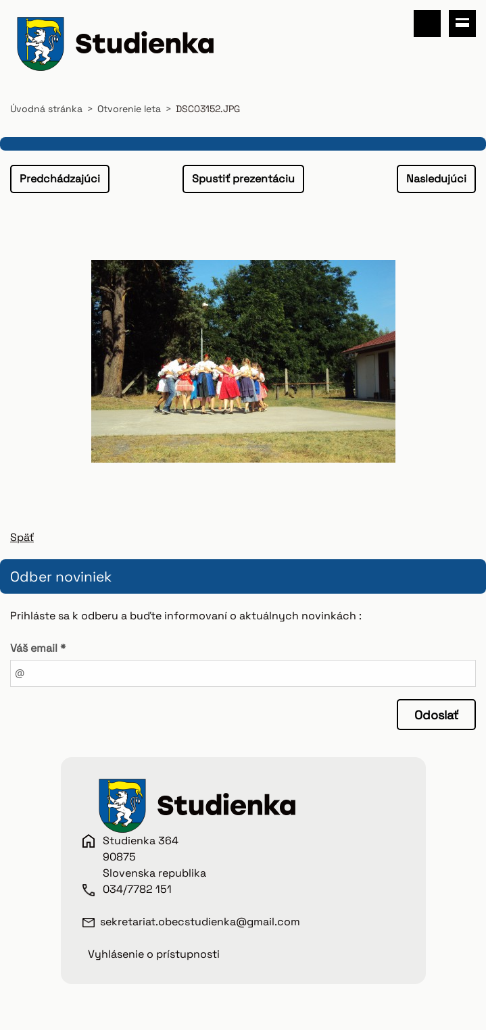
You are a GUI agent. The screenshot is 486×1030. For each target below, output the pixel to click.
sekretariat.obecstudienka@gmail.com (200, 922)
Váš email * (38, 648)
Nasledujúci (436, 179)
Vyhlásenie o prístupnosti (154, 954)
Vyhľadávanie (427, 23)
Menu (462, 23)
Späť (22, 537)
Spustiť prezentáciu (243, 179)
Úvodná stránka (46, 109)
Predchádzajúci (60, 179)
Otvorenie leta (129, 109)
